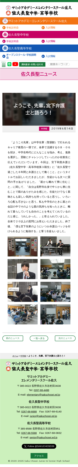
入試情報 (51, 28)
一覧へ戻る (39, 341)
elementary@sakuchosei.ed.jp (43, 397)
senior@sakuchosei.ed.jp (43, 440)
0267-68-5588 (29, 435)
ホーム (15, 358)
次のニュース (64, 341)
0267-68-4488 (41, 393)
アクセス (39, 458)
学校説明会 (13, 28)
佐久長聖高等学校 (18, 50)
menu (4, 67)
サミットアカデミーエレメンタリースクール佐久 (37, 22)
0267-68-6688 (29, 414)
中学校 (23, 358)
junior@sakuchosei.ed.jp (43, 419)
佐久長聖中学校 (16, 35)
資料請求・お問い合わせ (33, 66)
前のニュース (13, 341)
